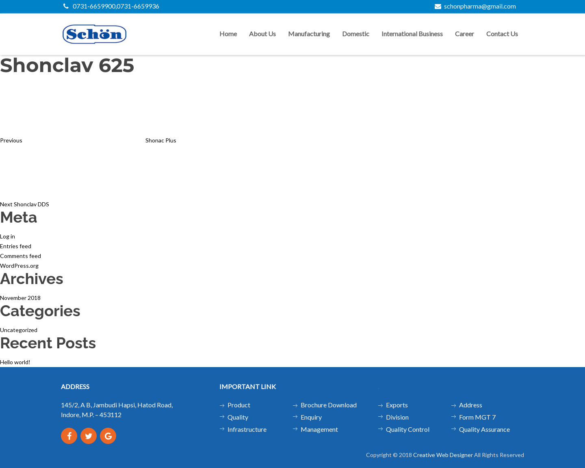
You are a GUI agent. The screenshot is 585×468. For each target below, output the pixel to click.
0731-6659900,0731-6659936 (111, 6)
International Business (412, 33)
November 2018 (20, 297)
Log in (7, 236)
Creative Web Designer (443, 454)
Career (464, 33)
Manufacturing (309, 33)
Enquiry (311, 417)
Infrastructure (247, 429)
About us (262, 33)
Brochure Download (329, 405)
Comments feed (20, 255)
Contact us (502, 33)
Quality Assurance (484, 429)
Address (470, 405)
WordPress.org (19, 265)
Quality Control (407, 429)
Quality (238, 417)
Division (397, 417)
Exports (397, 405)
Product (239, 405)
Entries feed (15, 246)
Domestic (355, 33)
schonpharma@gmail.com (475, 6)
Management (319, 429)
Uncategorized (18, 329)
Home (228, 33)
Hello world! (15, 362)
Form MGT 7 (477, 417)
